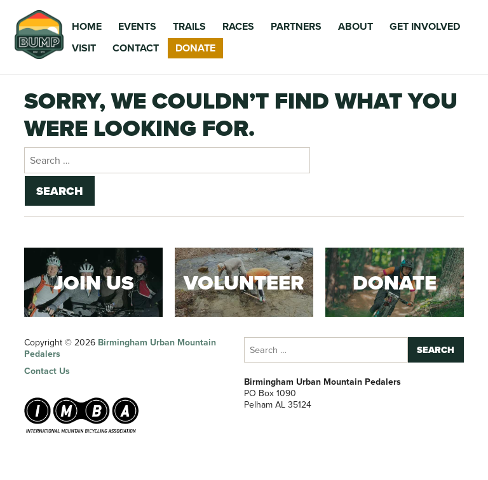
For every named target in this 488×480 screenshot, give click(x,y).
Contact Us (47, 371)
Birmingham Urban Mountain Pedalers (120, 348)
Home (87, 26)
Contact (135, 48)
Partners (296, 26)
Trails (189, 26)
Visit (84, 48)
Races (238, 26)
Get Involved (425, 26)
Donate (195, 48)
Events (137, 26)
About (355, 26)
